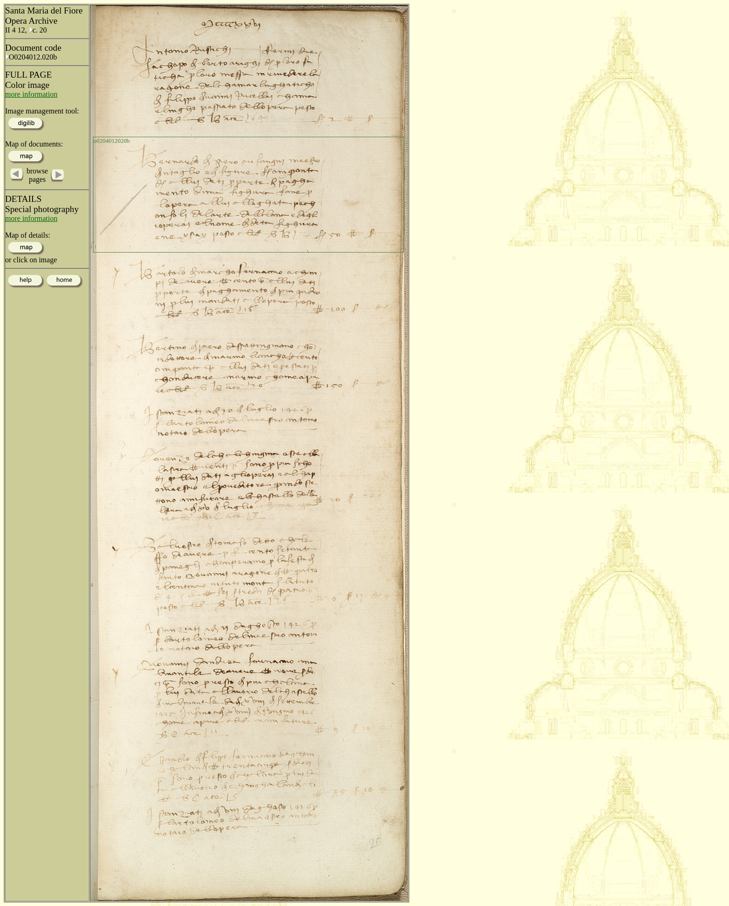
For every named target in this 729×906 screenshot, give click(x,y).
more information (31, 94)
